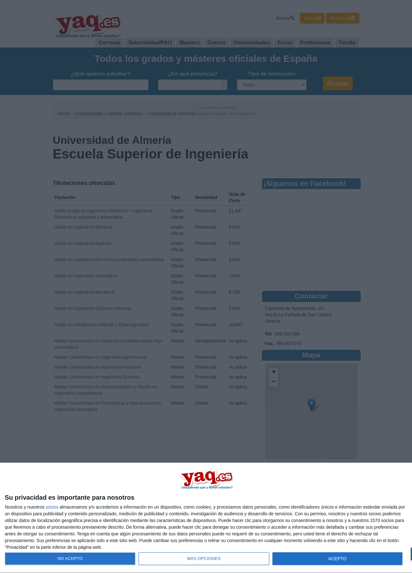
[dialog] (206, 518)
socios (52, 507)
